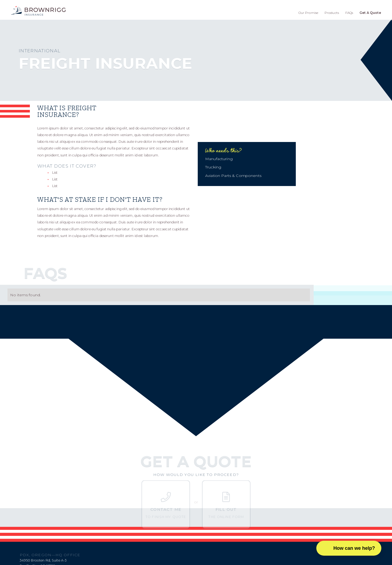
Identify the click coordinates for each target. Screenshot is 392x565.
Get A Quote (370, 13)
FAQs (349, 13)
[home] (38, 11)
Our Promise (308, 13)
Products (332, 13)
